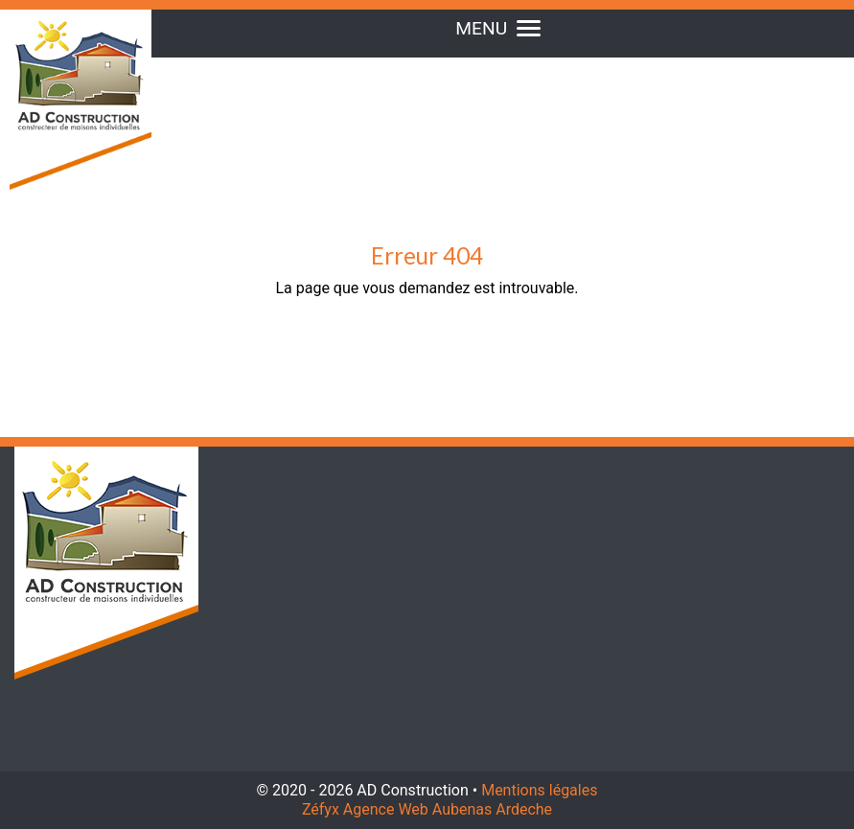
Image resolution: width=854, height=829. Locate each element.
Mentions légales (539, 790)
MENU (498, 28)
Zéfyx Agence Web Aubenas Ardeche (427, 809)
